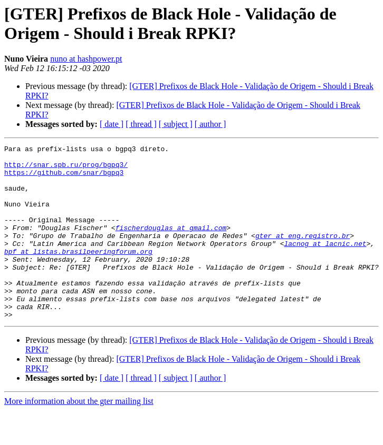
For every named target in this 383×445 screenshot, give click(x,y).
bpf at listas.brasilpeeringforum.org (78, 273)
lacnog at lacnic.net (325, 264)
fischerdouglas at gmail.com (171, 245)
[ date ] (111, 124)
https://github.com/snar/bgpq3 (63, 178)
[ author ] (210, 124)
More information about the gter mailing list (79, 435)
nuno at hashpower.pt (86, 58)
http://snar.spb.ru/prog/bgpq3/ (66, 169)
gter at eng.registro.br (302, 254)
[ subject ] (176, 124)
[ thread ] (141, 124)
